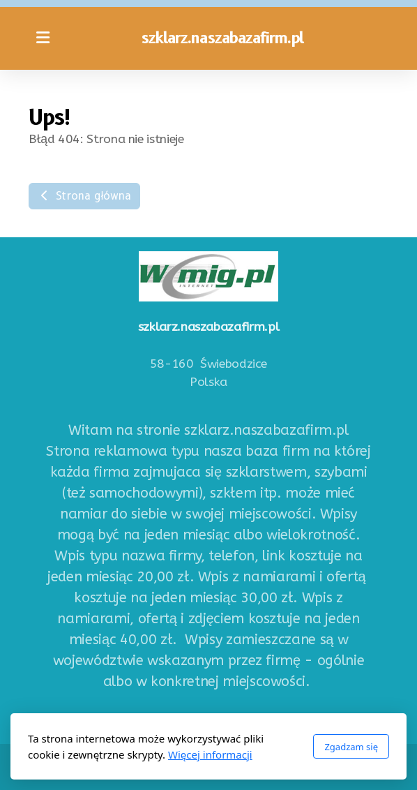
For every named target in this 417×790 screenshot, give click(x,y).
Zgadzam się (351, 746)
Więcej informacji (210, 754)
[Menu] (42, 38)
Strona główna (84, 195)
